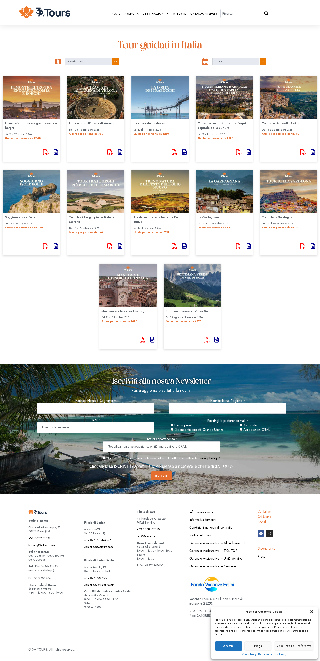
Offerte (179, 14)
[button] (312, 612)
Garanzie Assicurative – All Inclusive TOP (218, 543)
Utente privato (182, 425)
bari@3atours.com (147, 536)
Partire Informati (200, 535)
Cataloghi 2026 (203, 14)
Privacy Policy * (209, 458)
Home (116, 14)
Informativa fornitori (202, 519)
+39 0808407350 (148, 529)
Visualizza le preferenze (294, 646)
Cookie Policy (249, 654)
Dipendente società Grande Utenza (197, 429)
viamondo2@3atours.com (99, 585)
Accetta (228, 646)
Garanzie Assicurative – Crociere (212, 566)
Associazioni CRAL (255, 429)
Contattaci (264, 511)
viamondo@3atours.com (98, 547)
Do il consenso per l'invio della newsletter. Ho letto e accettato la (150, 458)
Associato (248, 425)
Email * (95, 420)
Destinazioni (156, 14)
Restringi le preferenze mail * (227, 421)
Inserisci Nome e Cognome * (95, 401)
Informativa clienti (201, 512)
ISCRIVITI (161, 475)
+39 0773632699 (95, 578)
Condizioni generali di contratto (210, 527)
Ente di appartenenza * (161, 439)
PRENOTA (132, 14)
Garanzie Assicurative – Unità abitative (216, 558)
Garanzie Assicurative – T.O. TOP (213, 550)
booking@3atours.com (41, 545)
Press (261, 556)
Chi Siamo (264, 516)
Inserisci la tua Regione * (227, 401)
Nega (258, 646)
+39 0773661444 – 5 (98, 540)
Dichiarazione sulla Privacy (272, 654)
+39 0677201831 (39, 538)
